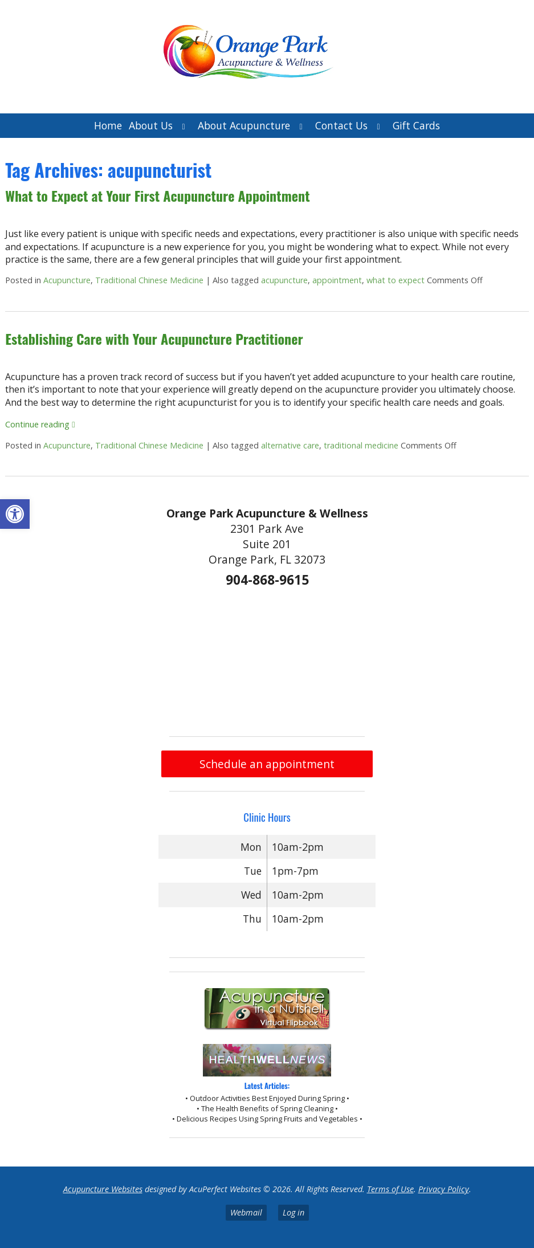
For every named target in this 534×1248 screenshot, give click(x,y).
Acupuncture (67, 280)
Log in (293, 1212)
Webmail (246, 1212)
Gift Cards (416, 125)
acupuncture (284, 280)
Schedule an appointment (267, 764)
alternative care (290, 445)
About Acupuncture (244, 125)
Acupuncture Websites (102, 1189)
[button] (15, 514)
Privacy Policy (443, 1189)
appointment (337, 280)
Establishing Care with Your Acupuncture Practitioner (154, 338)
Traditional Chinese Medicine (149, 280)
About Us (151, 125)
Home (108, 125)
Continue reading (40, 424)
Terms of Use (390, 1189)
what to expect (395, 280)
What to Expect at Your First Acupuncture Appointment (157, 195)
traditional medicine (361, 445)
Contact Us (341, 125)
